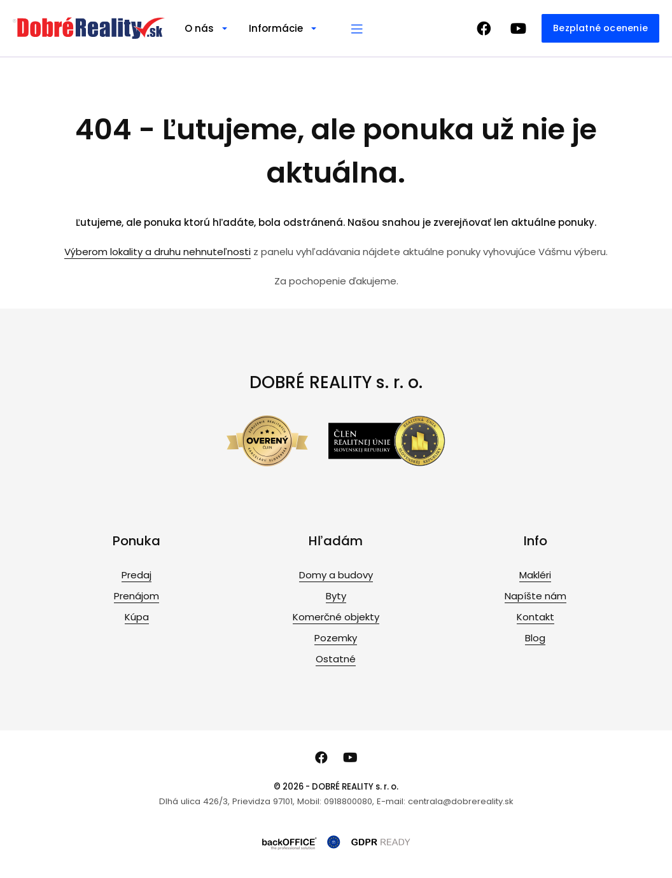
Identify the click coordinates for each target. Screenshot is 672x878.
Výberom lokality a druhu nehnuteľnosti (157, 251)
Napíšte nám (535, 596)
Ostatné (336, 658)
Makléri (535, 575)
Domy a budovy (336, 575)
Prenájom (136, 596)
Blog (535, 638)
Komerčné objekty (336, 617)
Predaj (136, 575)
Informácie (276, 28)
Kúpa (137, 617)
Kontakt (535, 617)
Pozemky (335, 638)
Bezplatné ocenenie (600, 28)
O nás (199, 28)
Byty (336, 596)
